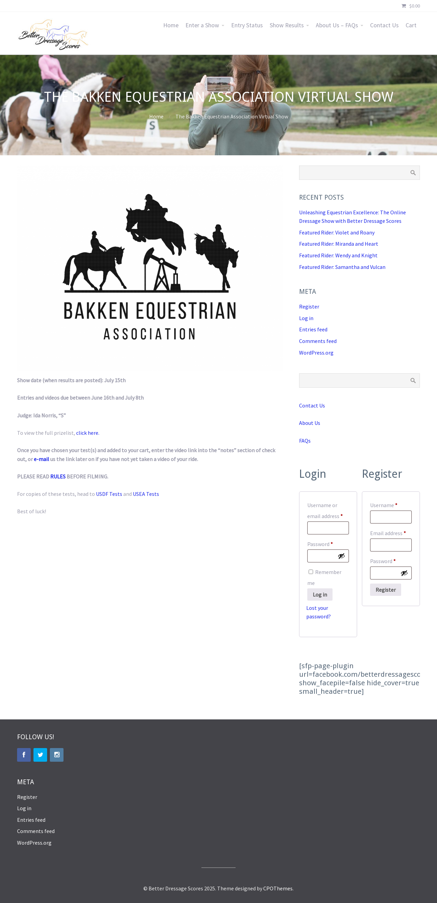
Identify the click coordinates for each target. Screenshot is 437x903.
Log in (306, 318)
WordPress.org (316, 352)
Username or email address (328, 510)
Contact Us (384, 25)
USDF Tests (109, 493)
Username (391, 504)
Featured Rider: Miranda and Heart (338, 243)
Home (171, 25)
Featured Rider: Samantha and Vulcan (342, 266)
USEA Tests (146, 493)
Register (309, 306)
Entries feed (313, 329)
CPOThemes (278, 888)
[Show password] (341, 556)
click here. (87, 432)
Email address (391, 532)
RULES (58, 476)
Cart (411, 25)
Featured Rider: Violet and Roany (337, 232)
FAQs (305, 440)
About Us (309, 422)
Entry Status (247, 25)
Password (328, 543)
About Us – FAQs (337, 25)
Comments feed (318, 341)
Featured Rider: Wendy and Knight (338, 255)
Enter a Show (202, 25)
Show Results (287, 25)
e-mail (41, 459)
